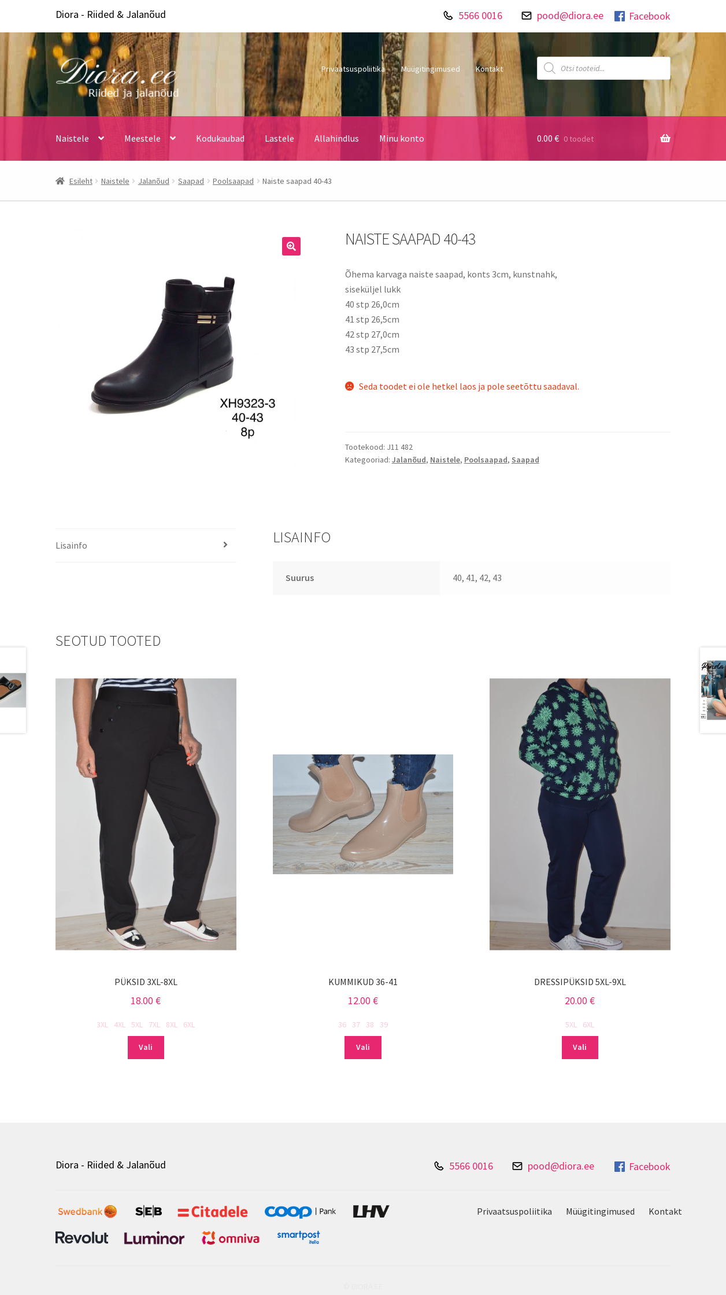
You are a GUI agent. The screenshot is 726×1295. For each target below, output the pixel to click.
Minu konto (401, 138)
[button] (291, 246)
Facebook (642, 16)
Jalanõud (153, 181)
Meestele (142, 138)
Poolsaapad (233, 181)
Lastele (279, 138)
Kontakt (489, 69)
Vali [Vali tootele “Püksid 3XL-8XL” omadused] (146, 1047)
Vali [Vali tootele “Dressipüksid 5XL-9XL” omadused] (580, 1047)
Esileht (80, 181)
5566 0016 (480, 15)
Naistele (72, 138)
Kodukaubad (220, 138)
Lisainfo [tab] (71, 545)
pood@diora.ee (570, 15)
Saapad (191, 181)
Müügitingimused (430, 69)
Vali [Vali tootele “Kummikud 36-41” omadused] (363, 1047)
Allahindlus (336, 138)
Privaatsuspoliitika (353, 69)
